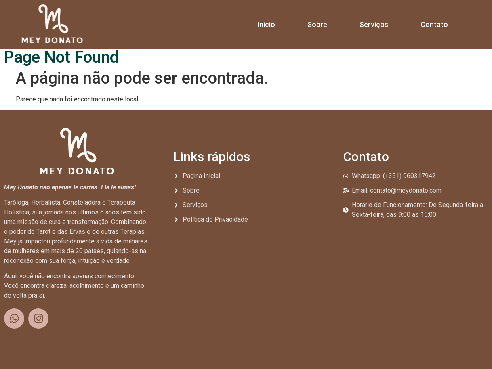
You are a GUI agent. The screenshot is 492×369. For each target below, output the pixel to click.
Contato (434, 24)
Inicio (266, 24)
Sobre (317, 24)
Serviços (374, 24)
